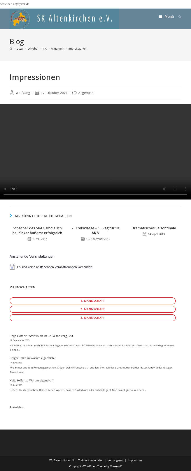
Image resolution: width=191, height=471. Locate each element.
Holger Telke (18, 358)
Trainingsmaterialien (90, 460)
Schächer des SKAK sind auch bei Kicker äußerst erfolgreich (37, 230)
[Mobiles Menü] (167, 16)
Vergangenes (115, 460)
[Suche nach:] (178, 16)
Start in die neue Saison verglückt (51, 336)
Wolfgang (23, 93)
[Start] (11, 48)
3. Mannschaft (93, 318)
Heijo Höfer (17, 336)
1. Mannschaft (93, 301)
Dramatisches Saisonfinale (153, 228)
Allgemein (86, 93)
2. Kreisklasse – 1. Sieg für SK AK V (96, 230)
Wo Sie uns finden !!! (61, 460)
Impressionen (77, 48)
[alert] (96, 267)
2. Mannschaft (93, 309)
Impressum (135, 460)
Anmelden (16, 407)
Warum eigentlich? (43, 358)
